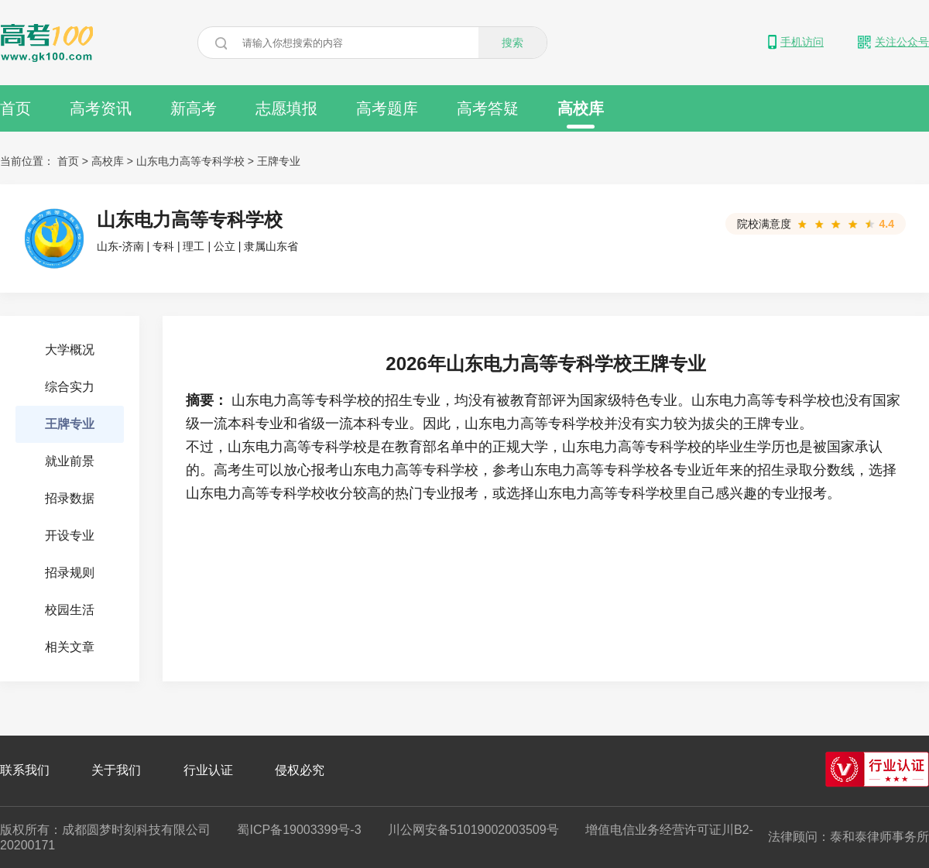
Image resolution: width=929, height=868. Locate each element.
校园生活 (69, 609)
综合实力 (69, 386)
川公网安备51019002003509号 (473, 829)
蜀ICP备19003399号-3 (299, 829)
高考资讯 (101, 108)
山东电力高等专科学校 (190, 161)
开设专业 (69, 535)
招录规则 (69, 572)
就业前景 (69, 461)
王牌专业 (278, 161)
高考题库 (387, 108)
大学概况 (69, 349)
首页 (15, 108)
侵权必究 (299, 770)
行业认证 (208, 770)
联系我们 (25, 770)
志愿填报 (286, 108)
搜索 (512, 42)
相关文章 (69, 647)
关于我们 (116, 770)
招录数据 (69, 498)
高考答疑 (488, 108)
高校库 (580, 114)
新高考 (193, 108)
